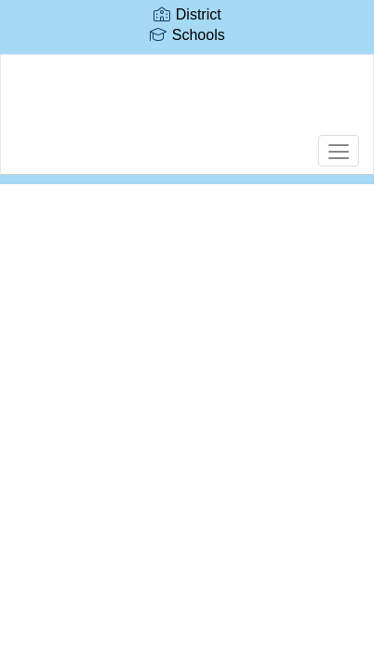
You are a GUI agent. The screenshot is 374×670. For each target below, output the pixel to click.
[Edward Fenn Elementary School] (187, 100)
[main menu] (338, 151)
